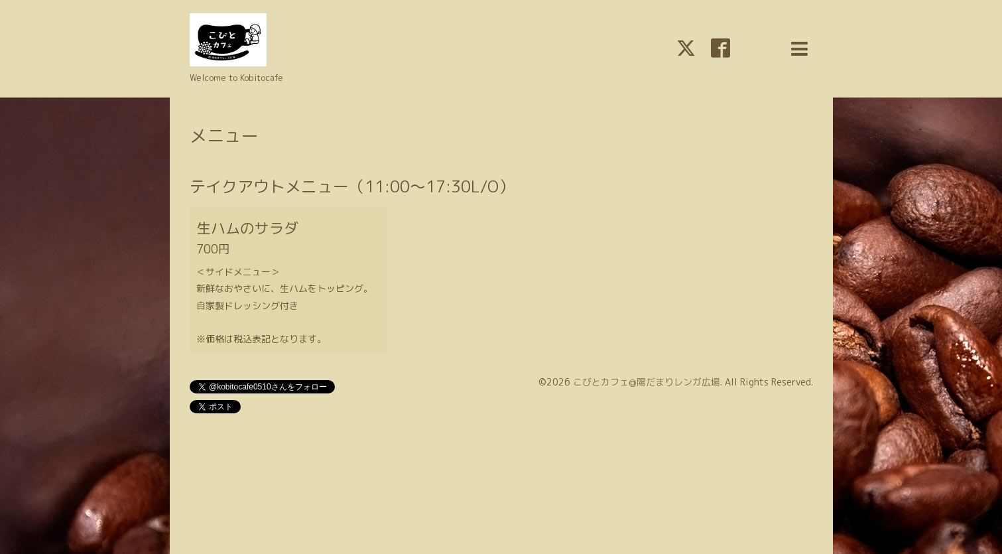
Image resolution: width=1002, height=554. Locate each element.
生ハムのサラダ (247, 228)
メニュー (224, 135)
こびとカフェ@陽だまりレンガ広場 (646, 382)
